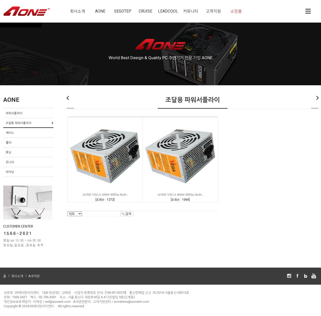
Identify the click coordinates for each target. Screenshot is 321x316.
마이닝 (10, 172)
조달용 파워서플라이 (18, 123)
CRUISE (145, 11)
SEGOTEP (122, 11)
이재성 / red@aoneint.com (52, 301)
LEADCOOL (168, 11)
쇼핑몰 (236, 11)
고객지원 (213, 11)
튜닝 (8, 152)
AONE (100, 11)
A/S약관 (34, 276)
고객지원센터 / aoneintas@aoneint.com (121, 301)
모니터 (10, 162)
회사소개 (77, 11)
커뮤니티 (190, 11)
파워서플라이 (14, 113)
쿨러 (8, 142)
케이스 (10, 132)
